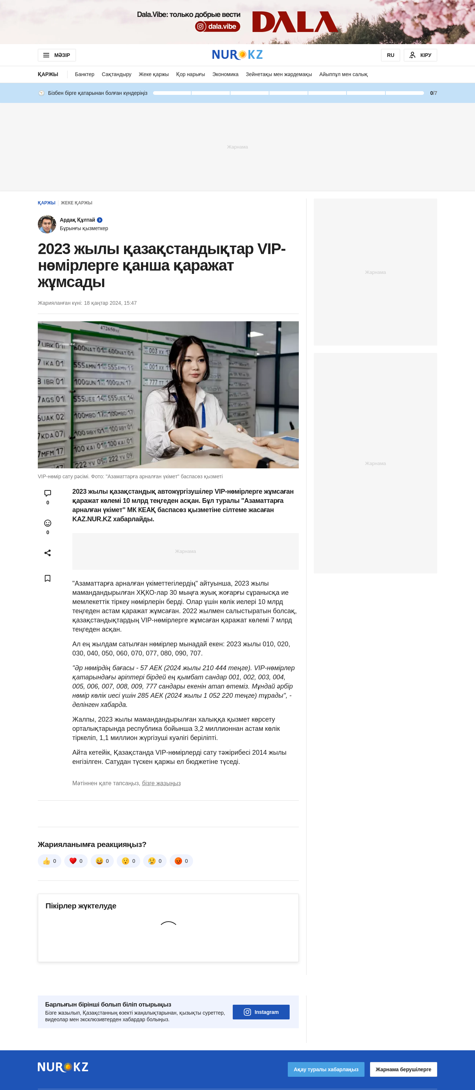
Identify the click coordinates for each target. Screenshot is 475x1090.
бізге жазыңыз (161, 783)
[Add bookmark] (47, 578)
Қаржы (48, 74)
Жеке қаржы (154, 74)
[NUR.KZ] (237, 55)
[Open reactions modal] (48, 527)
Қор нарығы (190, 74)
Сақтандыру (116, 74)
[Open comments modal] (48, 497)
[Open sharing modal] (48, 553)
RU (390, 55)
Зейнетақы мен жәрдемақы (279, 74)
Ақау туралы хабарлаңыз (326, 1049)
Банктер (84, 74)
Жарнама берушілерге (403, 1049)
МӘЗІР (56, 55)
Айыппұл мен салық (343, 74)
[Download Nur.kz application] (237, 22)
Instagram (261, 991)
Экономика (225, 74)
